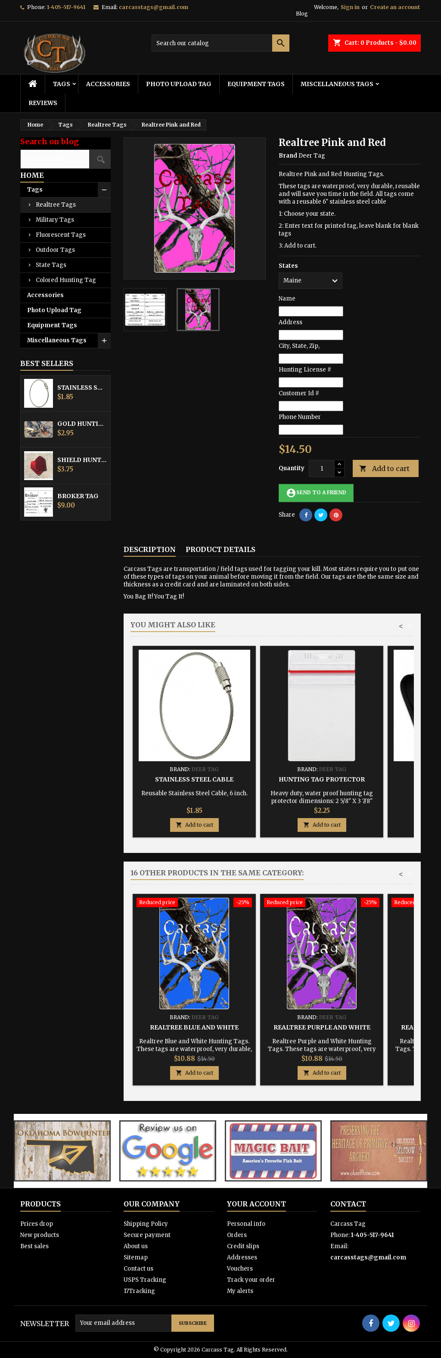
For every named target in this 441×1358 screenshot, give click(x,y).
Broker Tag (78, 496)
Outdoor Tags (55, 250)
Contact (348, 1204)
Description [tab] (150, 549)
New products (39, 1235)
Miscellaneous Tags (337, 84)
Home (32, 175)
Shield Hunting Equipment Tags (82, 459)
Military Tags (55, 219)
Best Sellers (46, 363)
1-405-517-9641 (66, 7)
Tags (61, 84)
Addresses (242, 1257)
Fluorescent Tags (61, 235)
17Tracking (139, 1291)
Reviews (42, 103)
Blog (302, 13)
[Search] (220, 43)
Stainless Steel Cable (82, 387)
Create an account (395, 7)
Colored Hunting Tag (66, 280)
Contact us (138, 1268)
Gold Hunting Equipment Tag (82, 423)
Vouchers (240, 1268)
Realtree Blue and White (194, 1027)
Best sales (34, 1246)
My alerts (240, 1291)
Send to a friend (316, 493)
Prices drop (36, 1224)
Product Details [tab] (220, 549)
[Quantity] (322, 468)
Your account (256, 1204)
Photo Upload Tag (178, 84)
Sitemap (136, 1257)
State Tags (51, 265)
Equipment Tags (256, 84)
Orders (237, 1235)
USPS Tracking (145, 1280)
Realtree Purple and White (321, 1027)
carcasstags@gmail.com (153, 7)
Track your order (251, 1280)
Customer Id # (299, 393)
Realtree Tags (56, 204)
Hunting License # (305, 369)
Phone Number (300, 417)
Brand (288, 155)
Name (287, 298)
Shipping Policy (146, 1224)
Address (290, 322)
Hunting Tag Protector (322, 779)
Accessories (108, 84)
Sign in (350, 7)
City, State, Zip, (299, 346)
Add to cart (384, 468)
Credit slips (243, 1246)
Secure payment (147, 1235)
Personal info (246, 1224)
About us (136, 1246)
